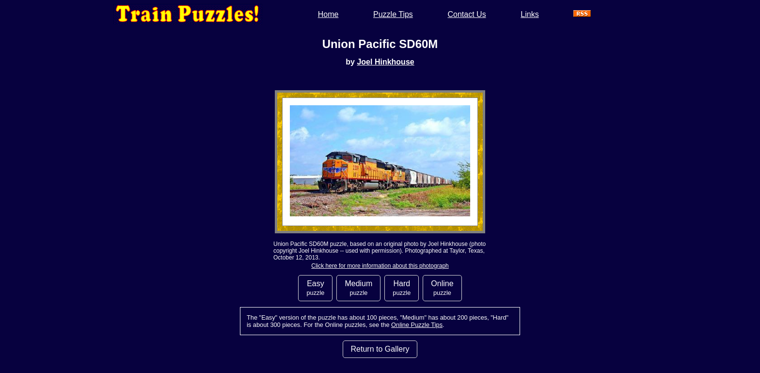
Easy (315, 287)
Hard (402, 287)
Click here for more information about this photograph (379, 265)
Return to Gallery (380, 349)
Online (442, 287)
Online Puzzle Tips (417, 324)
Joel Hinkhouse (385, 62)
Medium (358, 287)
